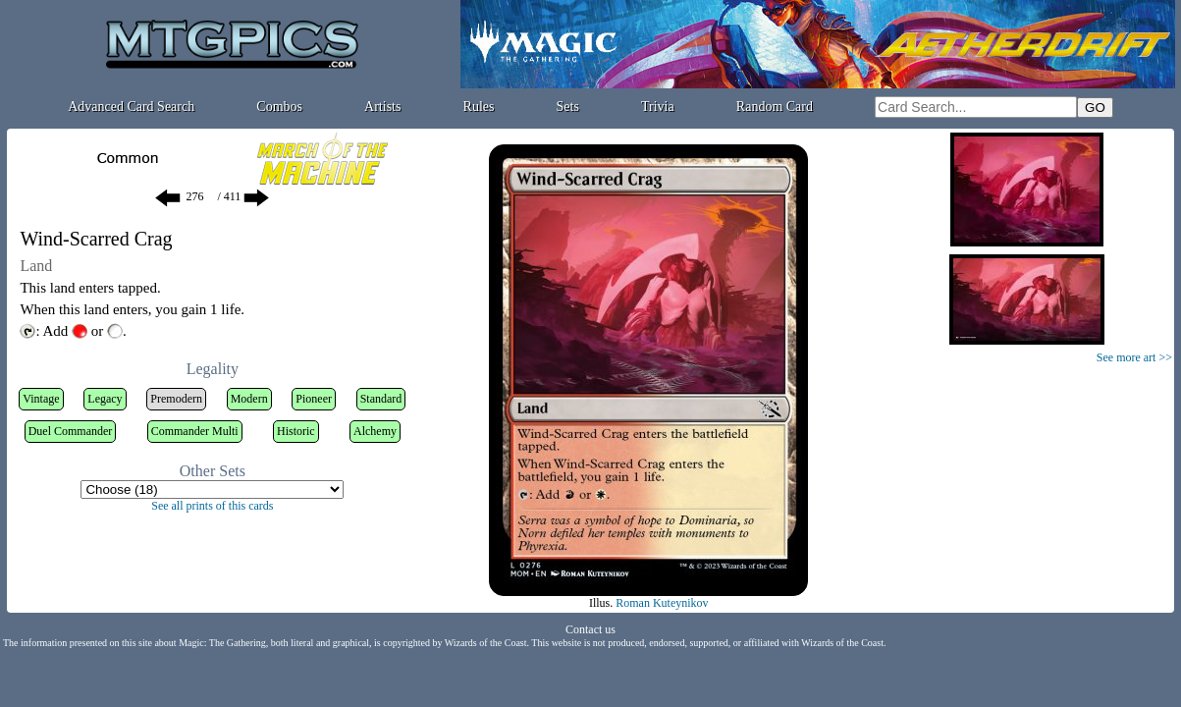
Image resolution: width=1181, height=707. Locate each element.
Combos (279, 106)
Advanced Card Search (131, 106)
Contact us (590, 629)
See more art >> (1134, 357)
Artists (382, 106)
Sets (568, 106)
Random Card (774, 106)
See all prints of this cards (212, 506)
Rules (479, 106)
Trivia (657, 106)
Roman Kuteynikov (662, 603)
